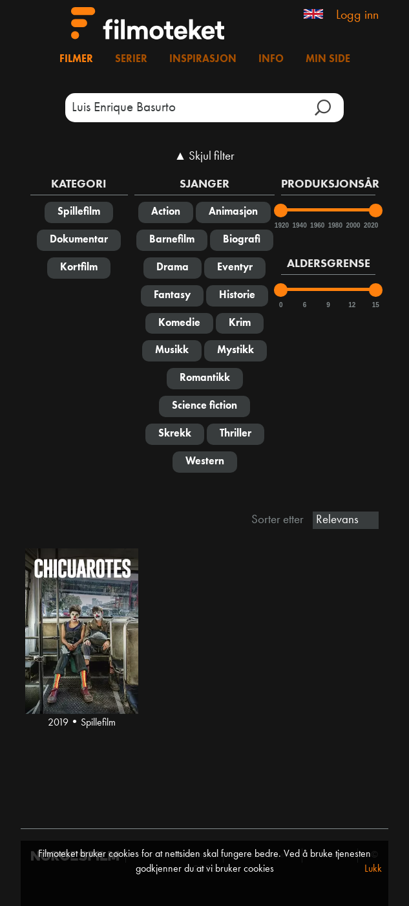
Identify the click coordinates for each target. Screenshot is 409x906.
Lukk (373, 869)
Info (271, 59)
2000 (352, 225)
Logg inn (357, 15)
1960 (316, 225)
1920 (281, 225)
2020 (370, 225)
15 (375, 304)
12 (351, 304)
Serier (131, 59)
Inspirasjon (202, 59)
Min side (328, 59)
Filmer (76, 59)
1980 (334, 225)
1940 (298, 225)
